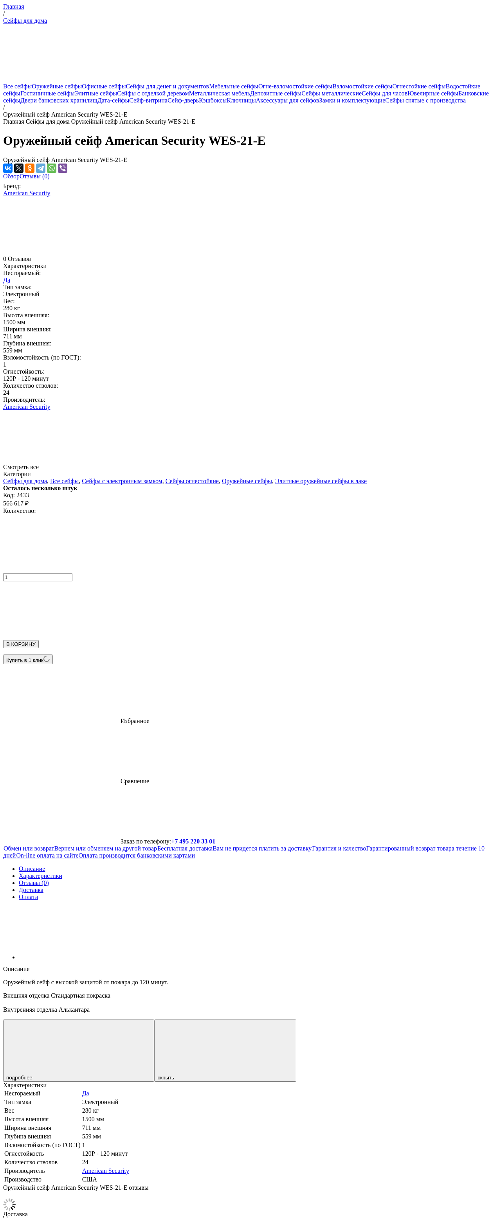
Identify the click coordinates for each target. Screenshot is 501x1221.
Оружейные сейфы (57, 86)
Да (6, 280)
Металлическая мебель (219, 93)
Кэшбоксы (213, 100)
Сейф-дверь (183, 100)
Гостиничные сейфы (47, 93)
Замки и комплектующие (352, 100)
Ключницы (241, 100)
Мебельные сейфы (233, 86)
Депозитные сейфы (275, 93)
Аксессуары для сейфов (287, 100)
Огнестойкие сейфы (418, 86)
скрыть (225, 1051)
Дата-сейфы (113, 100)
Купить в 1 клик (28, 659)
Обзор (11, 176)
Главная (13, 6)
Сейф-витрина (148, 100)
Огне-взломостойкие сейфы (295, 86)
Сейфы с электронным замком (122, 481)
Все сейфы (17, 86)
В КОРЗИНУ (21, 644)
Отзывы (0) (35, 176)
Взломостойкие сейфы (362, 86)
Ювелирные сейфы (432, 93)
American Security (26, 193)
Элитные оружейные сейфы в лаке (321, 481)
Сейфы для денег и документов (167, 86)
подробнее (78, 1051)
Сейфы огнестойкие (192, 481)
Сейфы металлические (331, 93)
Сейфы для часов (384, 93)
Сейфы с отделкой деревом (153, 93)
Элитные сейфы (96, 93)
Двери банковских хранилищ (58, 100)
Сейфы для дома (25, 20)
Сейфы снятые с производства (425, 100)
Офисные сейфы (104, 86)
